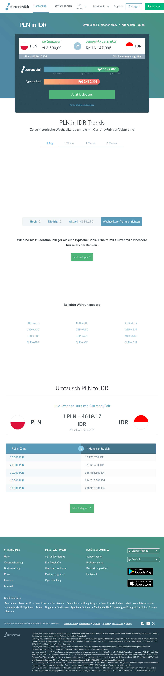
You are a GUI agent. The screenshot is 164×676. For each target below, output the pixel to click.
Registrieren (154, 6)
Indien (101, 603)
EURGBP (33, 342)
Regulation (106, 624)
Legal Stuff (96, 624)
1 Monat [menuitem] (90, 143)
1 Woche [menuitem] (69, 143)
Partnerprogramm (55, 574)
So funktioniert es (55, 556)
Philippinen (26, 607)
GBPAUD (82, 336)
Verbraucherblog (13, 562)
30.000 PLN (17, 472)
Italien (119, 603)
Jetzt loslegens (82, 94)
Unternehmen (63, 6)
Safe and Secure (117, 624)
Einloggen (133, 6)
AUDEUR (131, 342)
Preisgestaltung (94, 562)
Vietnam (9, 611)
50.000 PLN (17, 488)
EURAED (82, 342)
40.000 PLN (17, 480)
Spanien (75, 607)
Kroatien (34, 603)
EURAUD (33, 323)
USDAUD (33, 329)
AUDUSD (131, 336)
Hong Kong (89, 603)
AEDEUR (131, 323)
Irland (110, 603)
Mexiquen (131, 603)
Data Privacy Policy (70, 624)
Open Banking (53, 580)
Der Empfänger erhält (101, 41)
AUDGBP (82, 323)
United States (148, 607)
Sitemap (129, 624)
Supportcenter (94, 556)
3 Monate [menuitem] (112, 143)
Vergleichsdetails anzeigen (82, 104)
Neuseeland (11, 607)
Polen (39, 607)
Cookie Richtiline (84, 624)
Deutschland (73, 603)
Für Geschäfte (53, 562)
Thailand (99, 607)
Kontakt (8, 586)
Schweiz (86, 607)
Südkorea (62, 607)
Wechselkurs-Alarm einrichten (121, 221)
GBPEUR (131, 329)
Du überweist (51, 41)
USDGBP (33, 336)
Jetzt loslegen (82, 257)
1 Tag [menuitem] (50, 143)
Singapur (50, 607)
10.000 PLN (17, 457)
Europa (45, 603)
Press (7, 574)
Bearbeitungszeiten (96, 568)
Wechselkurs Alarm (55, 568)
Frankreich (58, 603)
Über (7, 556)
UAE (108, 607)
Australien (10, 603)
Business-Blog (12, 568)
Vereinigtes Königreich (126, 607)
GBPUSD (82, 329)
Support (118, 6)
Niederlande (146, 603)
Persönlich (40, 6)
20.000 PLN (17, 465)
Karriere (8, 580)
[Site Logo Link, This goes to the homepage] (18, 6)
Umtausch (92, 574)
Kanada (22, 603)
